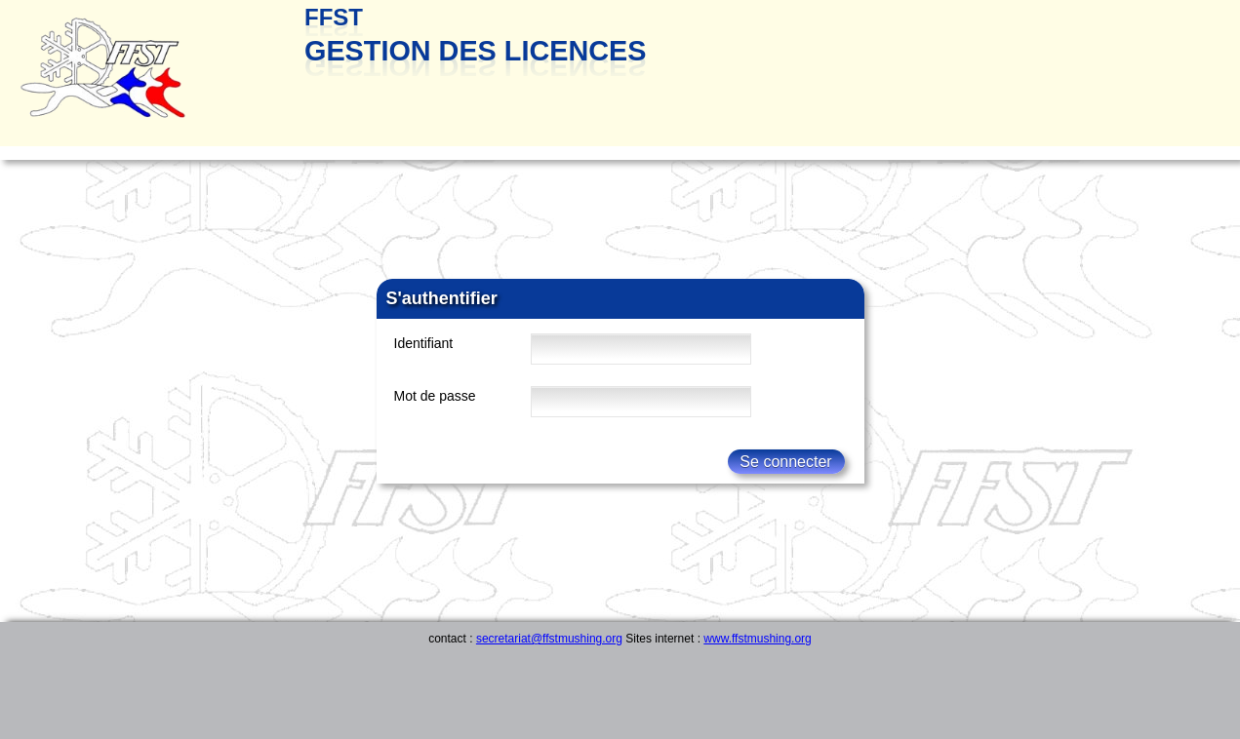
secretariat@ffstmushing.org (549, 638)
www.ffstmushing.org (757, 638)
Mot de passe (435, 396)
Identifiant (424, 343)
